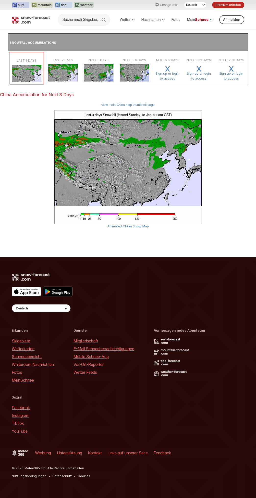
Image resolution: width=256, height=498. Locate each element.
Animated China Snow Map (128, 226)
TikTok (18, 423)
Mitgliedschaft (85, 340)
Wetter (127, 19)
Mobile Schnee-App (91, 356)
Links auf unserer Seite (128, 452)
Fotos (175, 19)
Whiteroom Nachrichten (33, 364)
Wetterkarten (23, 348)
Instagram (20, 415)
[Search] (104, 19)
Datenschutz (62, 476)
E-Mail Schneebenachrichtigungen (103, 348)
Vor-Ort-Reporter (88, 364)
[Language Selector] (195, 5)
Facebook (21, 407)
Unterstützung (69, 452)
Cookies (84, 476)
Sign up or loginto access (168, 73)
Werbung (43, 452)
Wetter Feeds (85, 372)
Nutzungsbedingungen (29, 476)
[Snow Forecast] (31, 20)
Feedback (162, 452)
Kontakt (95, 452)
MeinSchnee (23, 380)
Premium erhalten (228, 5)
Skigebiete (21, 340)
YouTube (20, 431)
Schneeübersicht (27, 356)
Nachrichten (153, 19)
